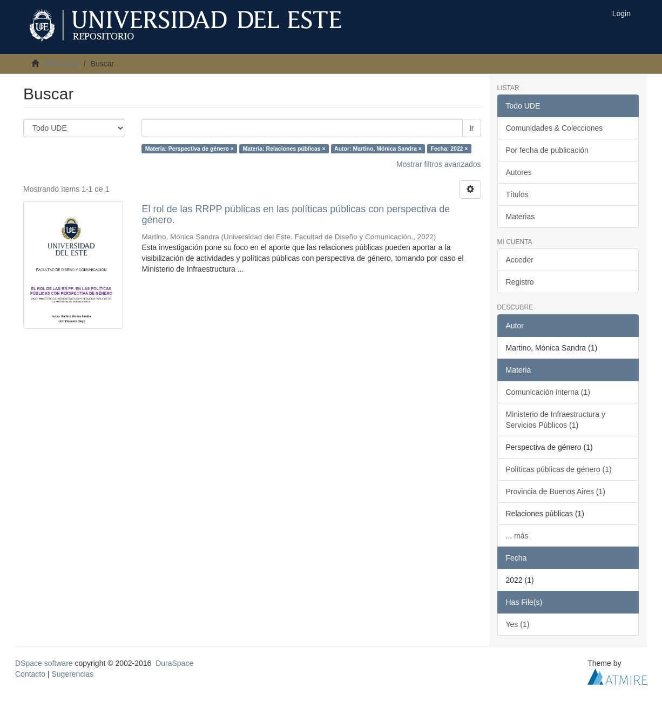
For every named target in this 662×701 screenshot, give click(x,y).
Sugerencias (72, 674)
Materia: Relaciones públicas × (283, 148)
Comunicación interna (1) (548, 392)
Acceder (519, 259)
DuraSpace (174, 663)
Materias (520, 216)
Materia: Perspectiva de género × (189, 148)
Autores (519, 172)
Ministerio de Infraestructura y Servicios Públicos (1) (555, 419)
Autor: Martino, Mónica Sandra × (378, 148)
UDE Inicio (61, 63)
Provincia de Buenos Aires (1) (555, 491)
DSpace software (44, 663)
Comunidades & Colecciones (554, 128)
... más (517, 535)
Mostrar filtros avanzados (438, 164)
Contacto (30, 674)
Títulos (517, 194)
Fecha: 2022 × (449, 148)
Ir (471, 128)
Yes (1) (518, 624)
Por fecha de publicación (547, 150)
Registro (520, 282)
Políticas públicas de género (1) (559, 469)
